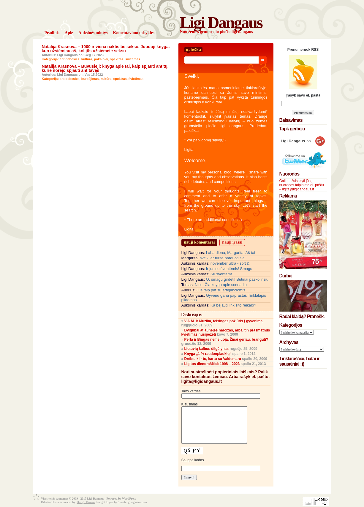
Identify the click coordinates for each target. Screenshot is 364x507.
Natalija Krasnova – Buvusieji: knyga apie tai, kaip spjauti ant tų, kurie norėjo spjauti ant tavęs (105, 68)
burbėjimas (90, 78)
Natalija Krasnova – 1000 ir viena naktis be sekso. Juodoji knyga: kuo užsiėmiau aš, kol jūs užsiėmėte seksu (106, 48)
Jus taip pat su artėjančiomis (221, 290)
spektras (116, 59)
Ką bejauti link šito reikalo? (233, 305)
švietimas (132, 59)
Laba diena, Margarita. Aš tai (230, 252)
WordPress (129, 498)
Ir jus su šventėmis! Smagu (229, 268)
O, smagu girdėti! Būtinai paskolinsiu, (238, 279)
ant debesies (70, 59)
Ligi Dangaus (221, 22)
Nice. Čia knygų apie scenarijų (221, 284)
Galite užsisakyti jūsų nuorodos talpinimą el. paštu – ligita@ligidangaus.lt (301, 185)
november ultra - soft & (230, 263)
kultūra (86, 59)
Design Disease (86, 502)
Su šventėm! (221, 274)
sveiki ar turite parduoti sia (222, 258)
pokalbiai (101, 59)
